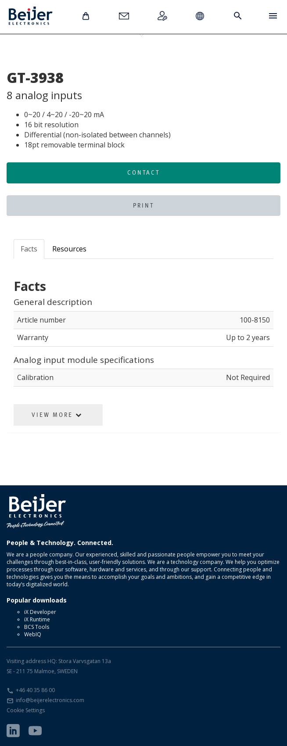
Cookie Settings (26, 710)
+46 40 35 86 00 (35, 690)
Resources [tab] (69, 249)
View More (57, 414)
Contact (143, 172)
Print (143, 205)
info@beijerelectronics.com (50, 700)
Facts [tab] (29, 249)
